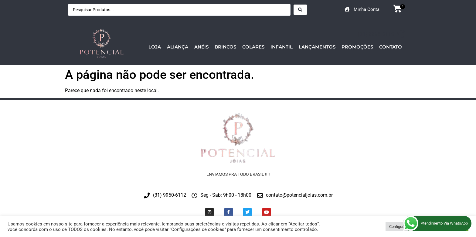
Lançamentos (317, 47)
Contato (390, 47)
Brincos (225, 47)
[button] (396, 9)
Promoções (357, 47)
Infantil (281, 47)
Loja (154, 47)
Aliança (177, 47)
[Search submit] (300, 10)
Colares (253, 47)
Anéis (201, 47)
